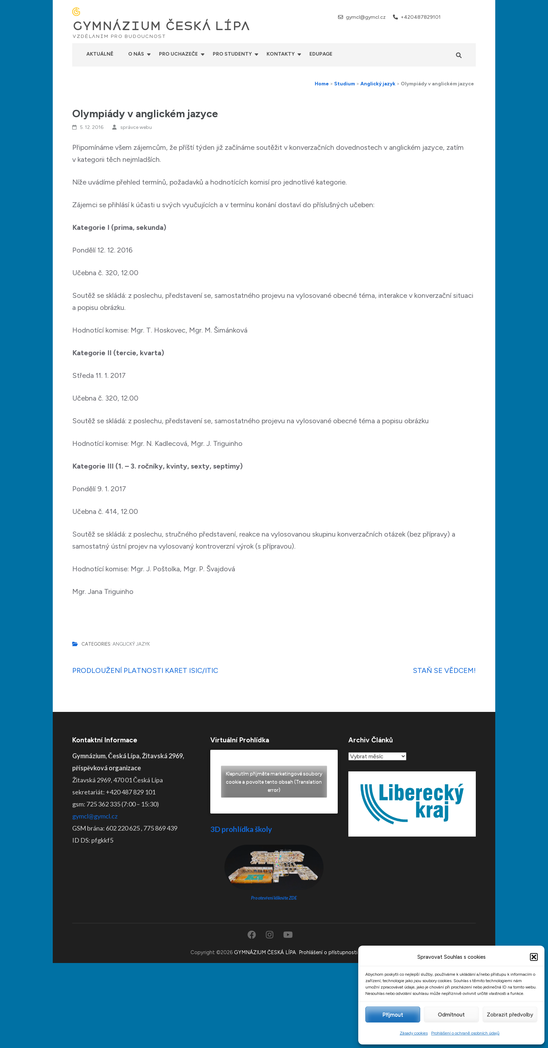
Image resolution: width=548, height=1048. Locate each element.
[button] (533, 957)
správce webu (136, 127)
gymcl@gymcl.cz (366, 17)
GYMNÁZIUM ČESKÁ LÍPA (161, 26)
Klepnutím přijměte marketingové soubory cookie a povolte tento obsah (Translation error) (274, 782)
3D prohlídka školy (241, 829)
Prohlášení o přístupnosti (328, 952)
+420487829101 (421, 17)
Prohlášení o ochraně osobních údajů (465, 1033)
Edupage (320, 54)
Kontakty (281, 54)
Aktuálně (99, 54)
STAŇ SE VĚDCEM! (444, 670)
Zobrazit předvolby (510, 1015)
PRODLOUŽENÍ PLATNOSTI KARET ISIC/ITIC (145, 670)
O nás (136, 54)
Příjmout (392, 1015)
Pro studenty (232, 54)
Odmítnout (451, 1015)
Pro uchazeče (178, 54)
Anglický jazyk (131, 644)
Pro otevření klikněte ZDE (274, 898)
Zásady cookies (414, 1033)
